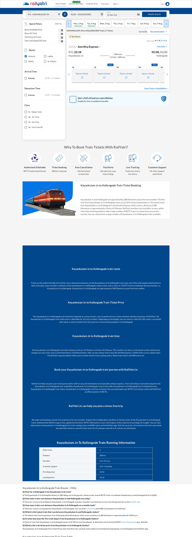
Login (165, 4)
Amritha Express (83, 46)
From (29, 12)
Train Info (105, 4)
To (71, 12)
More (116, 4)
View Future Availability (156, 88)
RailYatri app (135, 502)
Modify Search (154, 14)
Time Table (162, 46)
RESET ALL (58, 24)
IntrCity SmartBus (76, 4)
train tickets (90, 509)
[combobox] (43, 14)
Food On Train (92, 4)
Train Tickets (61, 4)
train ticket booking (129, 522)
